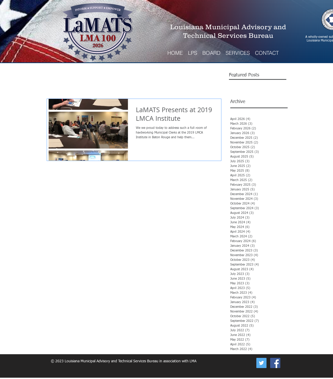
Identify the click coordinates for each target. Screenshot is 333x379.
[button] (237, 53)
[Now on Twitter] (261, 363)
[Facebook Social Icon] (275, 363)
